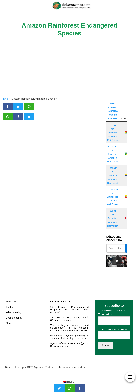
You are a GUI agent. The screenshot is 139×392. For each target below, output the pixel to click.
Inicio (5, 98)
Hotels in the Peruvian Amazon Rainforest (112, 218)
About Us (11, 301)
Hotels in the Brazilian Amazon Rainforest (112, 154)
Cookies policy (14, 317)
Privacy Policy (14, 312)
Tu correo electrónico (114, 332)
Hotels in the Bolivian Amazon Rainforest (112, 132)
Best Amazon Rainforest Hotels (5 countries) (112, 111)
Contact (10, 307)
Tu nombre (114, 317)
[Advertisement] (69, 73)
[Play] (116, 261)
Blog (8, 323)
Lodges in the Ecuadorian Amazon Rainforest (113, 197)
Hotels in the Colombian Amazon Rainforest (112, 175)
